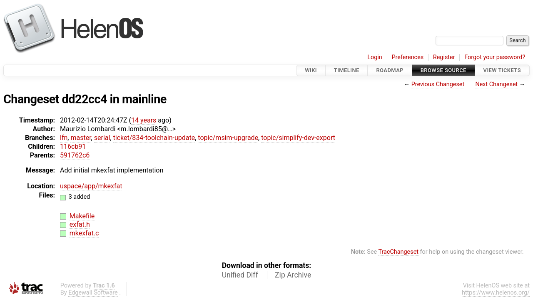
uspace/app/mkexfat (91, 186)
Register (444, 57)
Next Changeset (496, 84)
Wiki (311, 70)
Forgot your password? (494, 57)
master (80, 138)
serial (102, 138)
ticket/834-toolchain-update (154, 138)
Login (374, 57)
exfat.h (80, 224)
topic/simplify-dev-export (298, 138)
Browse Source (443, 70)
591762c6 (75, 155)
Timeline (346, 70)
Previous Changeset (438, 84)
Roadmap (389, 70)
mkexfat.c (84, 233)
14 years (143, 120)
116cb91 (73, 146)
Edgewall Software (93, 292)
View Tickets (502, 70)
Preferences (407, 57)
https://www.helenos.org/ (496, 292)
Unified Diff (240, 275)
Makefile (82, 216)
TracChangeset (398, 251)
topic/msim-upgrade (228, 138)
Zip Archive (293, 275)
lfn (63, 138)
